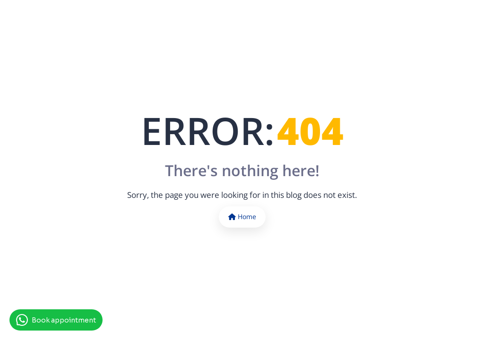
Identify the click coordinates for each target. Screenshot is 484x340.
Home (242, 216)
